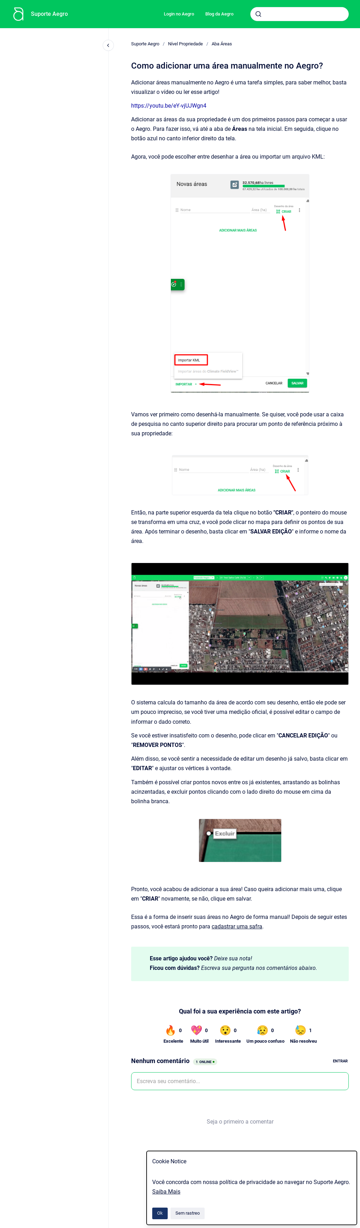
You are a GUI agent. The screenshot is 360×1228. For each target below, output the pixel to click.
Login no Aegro (179, 14)
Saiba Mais (166, 1191)
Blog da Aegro (219, 14)
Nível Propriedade (185, 43)
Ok (160, 1213)
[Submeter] (258, 14)
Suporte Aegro (49, 14)
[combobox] (299, 14)
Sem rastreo (187, 1213)
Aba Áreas (222, 43)
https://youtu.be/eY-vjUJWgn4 (168, 105)
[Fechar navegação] (108, 45)
